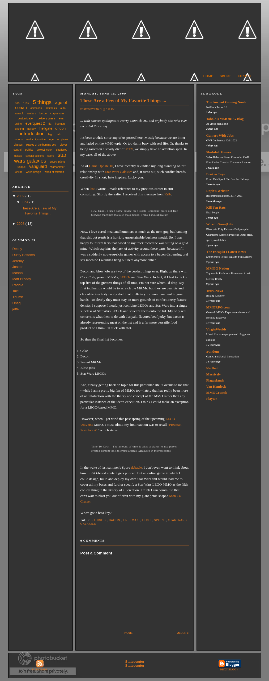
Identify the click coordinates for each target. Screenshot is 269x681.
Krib (167, 194)
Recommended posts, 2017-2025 (224, 195)
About (225, 76)
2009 (21, 196)
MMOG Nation (217, 268)
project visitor (45, 149)
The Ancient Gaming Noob (226, 102)
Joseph (18, 267)
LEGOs (124, 277)
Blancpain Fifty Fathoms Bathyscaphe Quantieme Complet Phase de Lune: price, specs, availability (229, 234)
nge (51, 139)
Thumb (17, 297)
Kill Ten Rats (216, 207)
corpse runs (57, 113)
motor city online (36, 139)
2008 (21, 224)
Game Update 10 (101, 166)
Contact (245, 76)
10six (26, 103)
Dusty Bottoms (23, 255)
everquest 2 (35, 123)
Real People (213, 212)
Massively (213, 374)
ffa (49, 123)
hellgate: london (52, 128)
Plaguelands (215, 380)
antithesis (51, 108)
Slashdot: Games (218, 152)
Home (208, 76)
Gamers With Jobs (220, 135)
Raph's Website (217, 191)
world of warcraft (54, 172)
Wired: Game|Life (219, 224)
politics (29, 149)
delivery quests (46, 118)
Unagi (17, 303)
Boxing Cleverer (215, 295)
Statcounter (134, 662)
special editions (34, 155)
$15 (17, 103)
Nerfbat (212, 368)
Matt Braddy (21, 279)
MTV (129, 149)
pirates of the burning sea (41, 144)
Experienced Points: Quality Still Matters (229, 256)
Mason (17, 273)
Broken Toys (215, 174)
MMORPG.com (218, 307)
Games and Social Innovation (222, 356)
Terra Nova (214, 291)
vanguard (38, 166)
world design (33, 172)
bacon (43, 113)
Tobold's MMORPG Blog (225, 119)
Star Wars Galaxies (118, 172)
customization (26, 118)
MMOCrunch (216, 393)
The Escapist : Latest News (226, 252)
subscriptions (57, 161)
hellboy (31, 128)
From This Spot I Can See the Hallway (227, 179)
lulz (59, 134)
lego (50, 134)
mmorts (18, 139)
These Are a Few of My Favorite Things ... (123, 100)
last (92, 189)
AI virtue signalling (217, 123)
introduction (32, 133)
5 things (42, 102)
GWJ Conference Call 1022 (221, 140)
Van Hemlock (216, 386)
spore (50, 155)
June (25, 202)
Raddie (17, 285)
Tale (15, 291)
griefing (19, 128)
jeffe (15, 309)
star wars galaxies (40, 158)
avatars (31, 113)
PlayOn (211, 399)
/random (212, 351)
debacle (136, 467)
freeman (60, 123)
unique (21, 166)
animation (36, 108)
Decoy (17, 249)
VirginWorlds (216, 329)
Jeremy (18, 261)
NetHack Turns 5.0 (216, 107)
